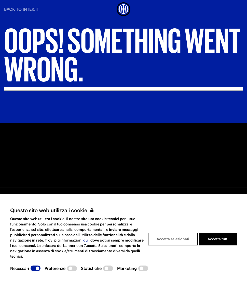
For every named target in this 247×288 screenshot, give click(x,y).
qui (86, 240)
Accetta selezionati (173, 239)
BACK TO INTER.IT (21, 9)
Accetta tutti (218, 239)
